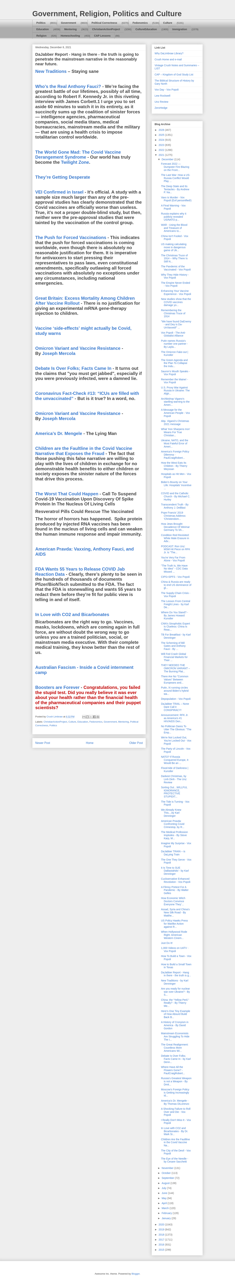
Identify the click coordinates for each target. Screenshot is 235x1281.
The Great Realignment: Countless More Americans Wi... (174, 1047)
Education (42, 29)
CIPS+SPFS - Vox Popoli (175, 576)
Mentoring (70, 29)
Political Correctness (104, 22)
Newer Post (42, 742)
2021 (162, 154)
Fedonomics (140, 22)
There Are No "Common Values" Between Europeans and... (174, 679)
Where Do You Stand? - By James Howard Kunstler (174, 615)
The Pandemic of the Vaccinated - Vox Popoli (176, 268)
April (164, 1203)
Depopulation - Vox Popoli (176, 698)
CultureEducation (146, 29)
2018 (162, 1234)
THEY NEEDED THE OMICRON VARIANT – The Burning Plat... (175, 668)
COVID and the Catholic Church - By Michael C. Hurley (175, 496)
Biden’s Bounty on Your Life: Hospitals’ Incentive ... (176, 485)
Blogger (135, 1273)
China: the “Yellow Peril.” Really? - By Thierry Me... (175, 1003)
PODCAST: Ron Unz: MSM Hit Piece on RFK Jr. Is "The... (175, 549)
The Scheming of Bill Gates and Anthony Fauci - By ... (173, 646)
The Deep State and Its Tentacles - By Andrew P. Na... (175, 189)
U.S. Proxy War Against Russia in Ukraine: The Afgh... (175, 390)
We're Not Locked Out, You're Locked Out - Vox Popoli (176, 740)
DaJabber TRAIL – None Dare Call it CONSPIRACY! (175, 707)
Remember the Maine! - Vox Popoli (174, 381)
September (168, 1177)
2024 (162, 139)
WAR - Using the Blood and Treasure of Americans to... (174, 228)
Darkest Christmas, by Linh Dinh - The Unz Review (174, 779)
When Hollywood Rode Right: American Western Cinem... (174, 934)
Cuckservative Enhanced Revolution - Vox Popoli (175, 880)
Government (68, 22)
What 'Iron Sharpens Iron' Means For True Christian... (175, 432)
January (166, 1218)
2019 (162, 1229)
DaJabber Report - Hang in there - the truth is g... (176, 974)
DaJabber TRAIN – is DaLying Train (173, 853)
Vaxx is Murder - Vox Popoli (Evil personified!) (176, 199)
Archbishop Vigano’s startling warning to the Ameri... (175, 401)
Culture (167, 22)
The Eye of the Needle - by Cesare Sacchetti (174, 1160)
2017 (162, 1239)
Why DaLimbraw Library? (169, 53)
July (164, 1188)
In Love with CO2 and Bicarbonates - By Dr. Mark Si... (174, 1131)
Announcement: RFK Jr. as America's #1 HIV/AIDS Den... (174, 718)
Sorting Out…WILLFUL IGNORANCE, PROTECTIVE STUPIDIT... (174, 792)
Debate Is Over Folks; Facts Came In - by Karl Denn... (176, 1059)
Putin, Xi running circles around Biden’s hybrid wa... (175, 690)
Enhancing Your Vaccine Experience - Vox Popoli (176, 292)
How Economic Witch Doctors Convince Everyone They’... (173, 901)
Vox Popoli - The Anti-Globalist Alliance (173, 334)
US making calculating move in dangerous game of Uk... (174, 247)
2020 (162, 1224)
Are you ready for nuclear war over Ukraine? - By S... (175, 991)
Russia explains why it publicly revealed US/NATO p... (173, 216)
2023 (162, 145)
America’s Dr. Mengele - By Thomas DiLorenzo (175, 1102)
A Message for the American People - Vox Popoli (175, 412)
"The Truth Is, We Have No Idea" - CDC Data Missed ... (174, 568)
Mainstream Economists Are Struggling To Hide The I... (175, 1036)
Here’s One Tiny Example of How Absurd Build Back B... (175, 1014)
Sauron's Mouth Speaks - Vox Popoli (175, 373)
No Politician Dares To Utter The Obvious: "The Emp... (176, 729)
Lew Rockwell (162, 95)
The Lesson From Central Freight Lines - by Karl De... (175, 604)
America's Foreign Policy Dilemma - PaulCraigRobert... (175, 454)
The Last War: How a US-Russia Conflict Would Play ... (175, 178)
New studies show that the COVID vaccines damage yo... (176, 302)
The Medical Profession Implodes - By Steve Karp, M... (174, 835)
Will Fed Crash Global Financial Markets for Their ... (174, 657)
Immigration (179, 29)
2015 (162, 1249)
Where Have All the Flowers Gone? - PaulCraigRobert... (173, 1070)
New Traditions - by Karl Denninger (174, 982)
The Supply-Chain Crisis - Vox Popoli (175, 595)
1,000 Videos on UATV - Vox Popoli (175, 949)
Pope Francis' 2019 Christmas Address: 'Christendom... (173, 515)
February (167, 1213)
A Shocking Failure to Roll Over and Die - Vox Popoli (175, 1112)
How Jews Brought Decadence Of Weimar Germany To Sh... (175, 527)
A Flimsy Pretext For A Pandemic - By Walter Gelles (175, 890)
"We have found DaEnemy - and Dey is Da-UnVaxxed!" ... (176, 324)
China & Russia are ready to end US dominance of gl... (176, 585)
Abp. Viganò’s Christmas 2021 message (175, 423)
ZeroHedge (161, 107)
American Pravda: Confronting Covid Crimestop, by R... (172, 824)
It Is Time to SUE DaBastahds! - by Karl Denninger (175, 870)
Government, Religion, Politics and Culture (107, 14)
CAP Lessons (102, 35)
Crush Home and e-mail (168, 59)
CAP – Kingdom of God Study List (174, 74)
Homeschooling (70, 35)
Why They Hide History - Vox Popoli (175, 276)
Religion (41, 35)
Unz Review (161, 101)
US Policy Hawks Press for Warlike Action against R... (174, 923)
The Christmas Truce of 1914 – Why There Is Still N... (174, 258)
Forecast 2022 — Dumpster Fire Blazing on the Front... (175, 166)
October (166, 1173)
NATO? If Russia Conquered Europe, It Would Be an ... (174, 760)
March (165, 1208)
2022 (162, 149)
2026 (162, 129)
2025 (162, 134)
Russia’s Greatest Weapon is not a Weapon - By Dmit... (176, 1081)
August (166, 1183)
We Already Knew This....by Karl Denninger (171, 813)
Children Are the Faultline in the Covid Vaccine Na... (175, 1142)
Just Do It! (167, 943)
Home (90, 742)
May (164, 1198)
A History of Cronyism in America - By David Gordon (174, 1025)
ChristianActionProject (106, 29)
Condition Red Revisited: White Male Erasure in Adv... (175, 538)
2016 (162, 1244)
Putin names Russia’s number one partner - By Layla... (174, 343)
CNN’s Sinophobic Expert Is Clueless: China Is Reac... (175, 626)
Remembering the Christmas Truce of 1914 (173, 313)
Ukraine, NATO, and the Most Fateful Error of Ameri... (174, 443)
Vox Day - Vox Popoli (167, 89)
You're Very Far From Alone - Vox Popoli (173, 559)
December (168, 159)
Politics (41, 22)
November (168, 1168)
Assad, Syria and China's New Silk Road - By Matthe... (175, 912)
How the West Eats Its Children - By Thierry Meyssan (174, 465)
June (165, 1193)
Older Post (136, 742)
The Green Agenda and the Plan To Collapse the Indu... (174, 363)
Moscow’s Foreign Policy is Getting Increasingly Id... (175, 1092)
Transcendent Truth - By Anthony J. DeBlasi (175, 506)
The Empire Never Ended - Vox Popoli (175, 284)
